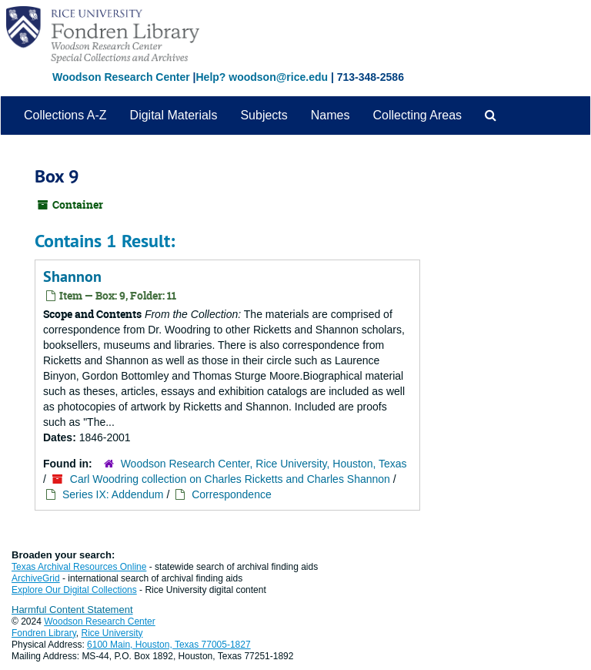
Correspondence (232, 494)
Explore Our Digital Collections (74, 590)
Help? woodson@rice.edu (261, 77)
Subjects (263, 115)
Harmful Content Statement (72, 609)
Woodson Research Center (121, 77)
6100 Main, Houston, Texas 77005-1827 (169, 644)
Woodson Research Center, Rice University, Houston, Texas (264, 463)
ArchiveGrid (36, 578)
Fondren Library (44, 633)
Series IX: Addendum (113, 494)
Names (330, 115)
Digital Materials (174, 115)
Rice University (112, 633)
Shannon (72, 276)
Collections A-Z (65, 115)
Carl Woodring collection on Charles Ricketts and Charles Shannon (230, 479)
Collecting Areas (417, 115)
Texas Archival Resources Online (79, 566)
